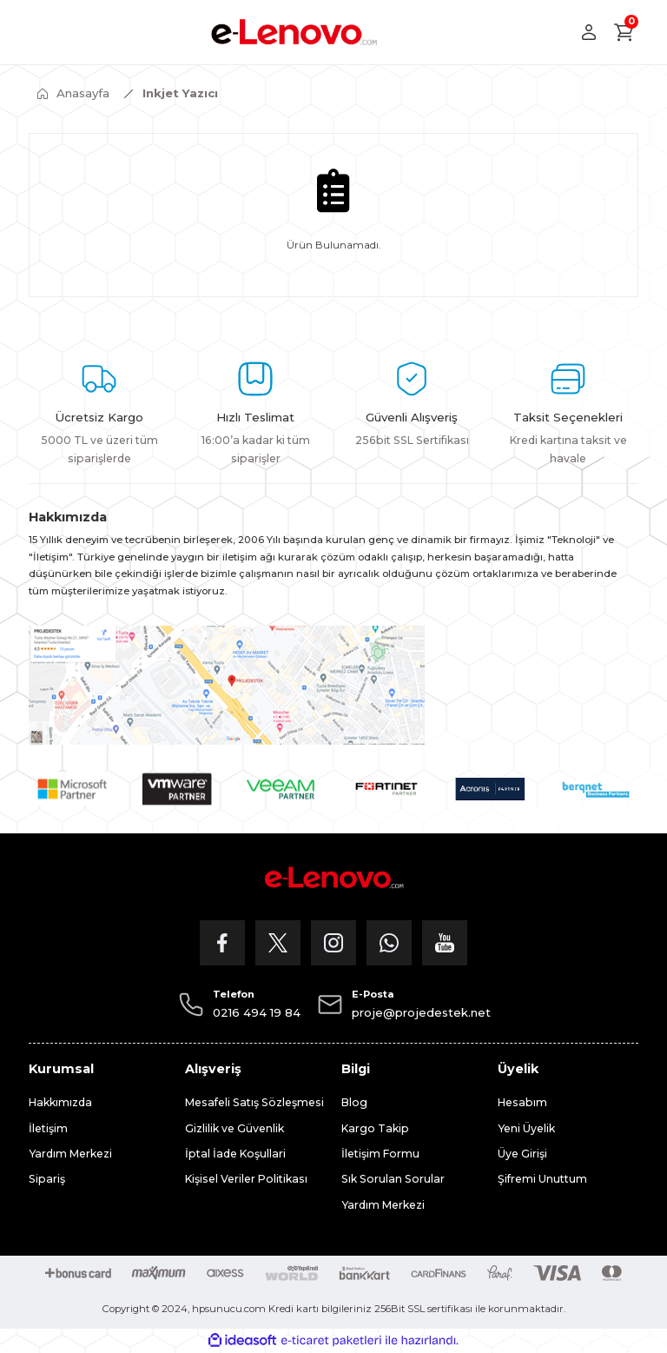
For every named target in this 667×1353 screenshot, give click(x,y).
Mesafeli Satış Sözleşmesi (254, 1102)
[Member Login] (589, 32)
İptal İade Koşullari (235, 1153)
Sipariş (47, 1178)
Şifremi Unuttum (542, 1178)
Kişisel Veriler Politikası (246, 1178)
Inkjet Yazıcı (180, 93)
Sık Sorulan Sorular (393, 1178)
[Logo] (294, 32)
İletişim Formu (380, 1153)
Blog (354, 1102)
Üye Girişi (522, 1153)
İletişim (48, 1128)
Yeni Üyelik (526, 1128)
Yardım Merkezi (70, 1153)
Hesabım (522, 1102)
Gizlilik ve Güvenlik (234, 1128)
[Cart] (624, 32)
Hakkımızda (60, 1102)
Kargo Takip (375, 1128)
